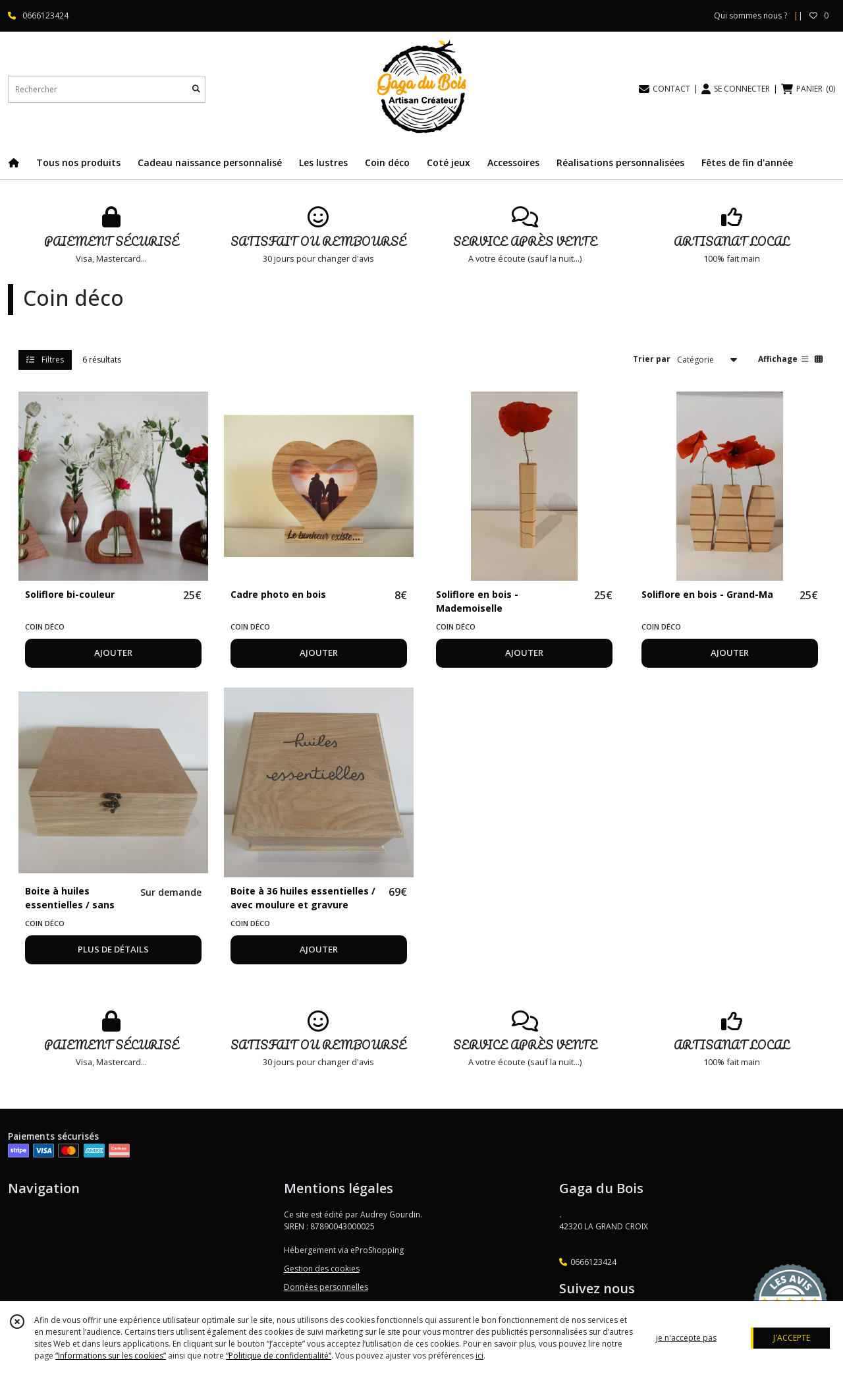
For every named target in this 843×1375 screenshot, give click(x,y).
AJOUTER (113, 652)
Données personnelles (326, 1287)
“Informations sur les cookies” (110, 1355)
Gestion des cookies (322, 1268)
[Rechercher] (196, 89)
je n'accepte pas (686, 1337)
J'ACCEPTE (791, 1337)
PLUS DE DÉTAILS (113, 949)
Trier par (651, 359)
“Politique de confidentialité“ (278, 1355)
